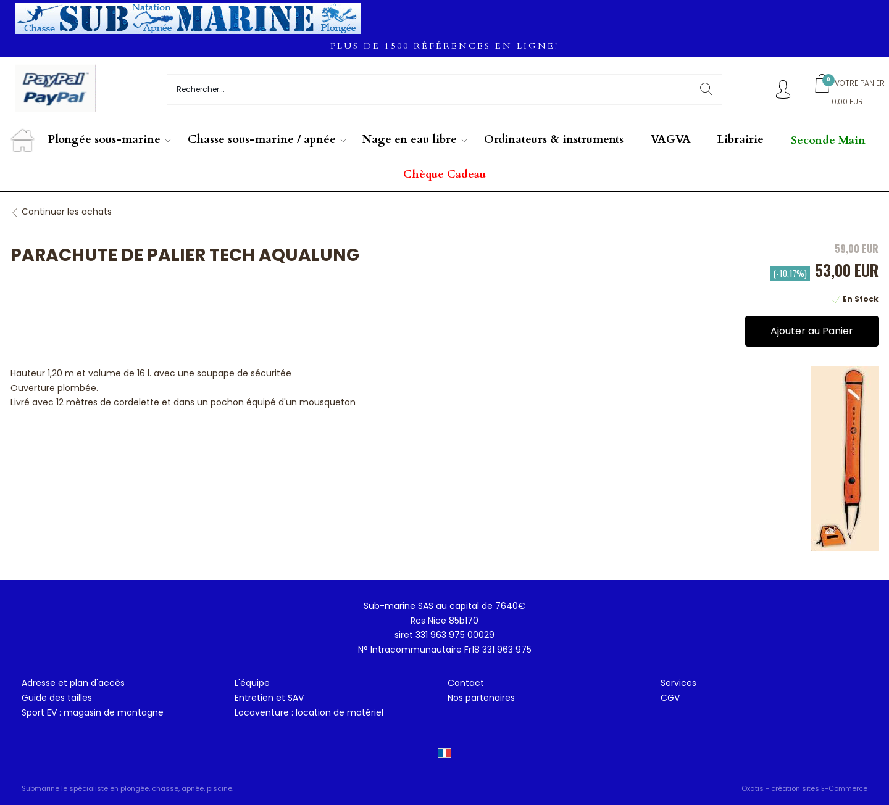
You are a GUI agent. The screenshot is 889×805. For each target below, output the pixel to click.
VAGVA (671, 139)
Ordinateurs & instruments (554, 139)
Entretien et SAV (269, 697)
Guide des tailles (57, 697)
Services (678, 683)
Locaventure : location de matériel (309, 712)
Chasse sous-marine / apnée (262, 139)
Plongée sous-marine (104, 139)
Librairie (740, 139)
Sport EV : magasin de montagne (93, 712)
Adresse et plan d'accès (73, 683)
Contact (466, 683)
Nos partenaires (481, 697)
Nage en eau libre (409, 139)
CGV (670, 697)
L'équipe (252, 683)
